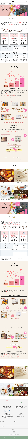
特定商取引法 (2, 421)
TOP (1, 3)
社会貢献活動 (2, 426)
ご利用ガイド (4, 3)
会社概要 (15, 421)
